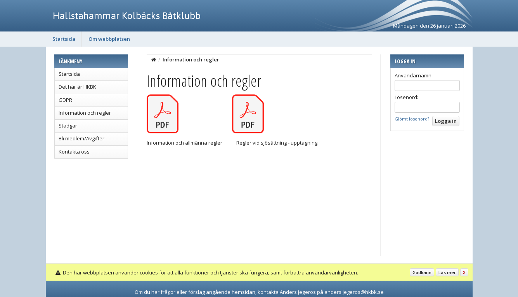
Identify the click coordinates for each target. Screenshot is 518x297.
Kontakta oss (74, 151)
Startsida (63, 38)
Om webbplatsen (109, 38)
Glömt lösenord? (412, 119)
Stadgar (68, 125)
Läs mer (447, 272)
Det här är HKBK (77, 86)
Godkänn (421, 272)
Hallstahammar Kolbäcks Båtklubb (127, 15)
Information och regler (85, 112)
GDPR (65, 99)
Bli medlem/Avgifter (81, 138)
